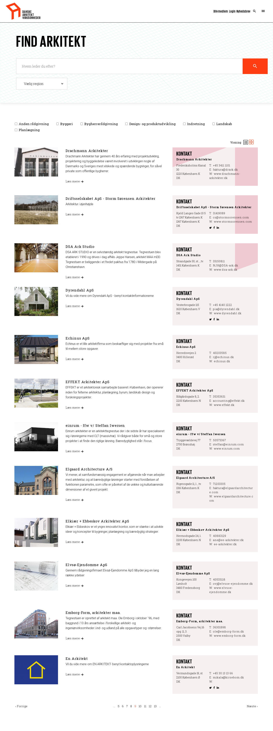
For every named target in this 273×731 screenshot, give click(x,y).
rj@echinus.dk (223, 357)
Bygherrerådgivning (101, 124)
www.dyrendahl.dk (228, 313)
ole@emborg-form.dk (228, 631)
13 (155, 706)
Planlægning (29, 130)
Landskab (224, 124)
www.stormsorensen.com (233, 221)
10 (140, 706)
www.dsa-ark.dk (225, 269)
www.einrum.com (227, 448)
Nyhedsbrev (243, 11)
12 (150, 706)
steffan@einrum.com (228, 444)
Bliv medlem (220, 11)
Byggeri (66, 124)
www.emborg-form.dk (230, 635)
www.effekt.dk (224, 405)
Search (254, 11)
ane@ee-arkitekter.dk (228, 540)
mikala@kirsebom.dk (228, 677)
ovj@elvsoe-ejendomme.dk (233, 583)
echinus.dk (222, 361)
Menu (263, 11)
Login (232, 11)
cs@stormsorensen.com (231, 217)
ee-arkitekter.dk (225, 544)
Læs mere (73, 181)
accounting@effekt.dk (229, 401)
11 (145, 706)
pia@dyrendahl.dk (226, 309)
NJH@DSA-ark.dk (225, 265)
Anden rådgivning (34, 124)
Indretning (196, 124)
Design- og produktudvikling (152, 124)
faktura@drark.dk (225, 169)
